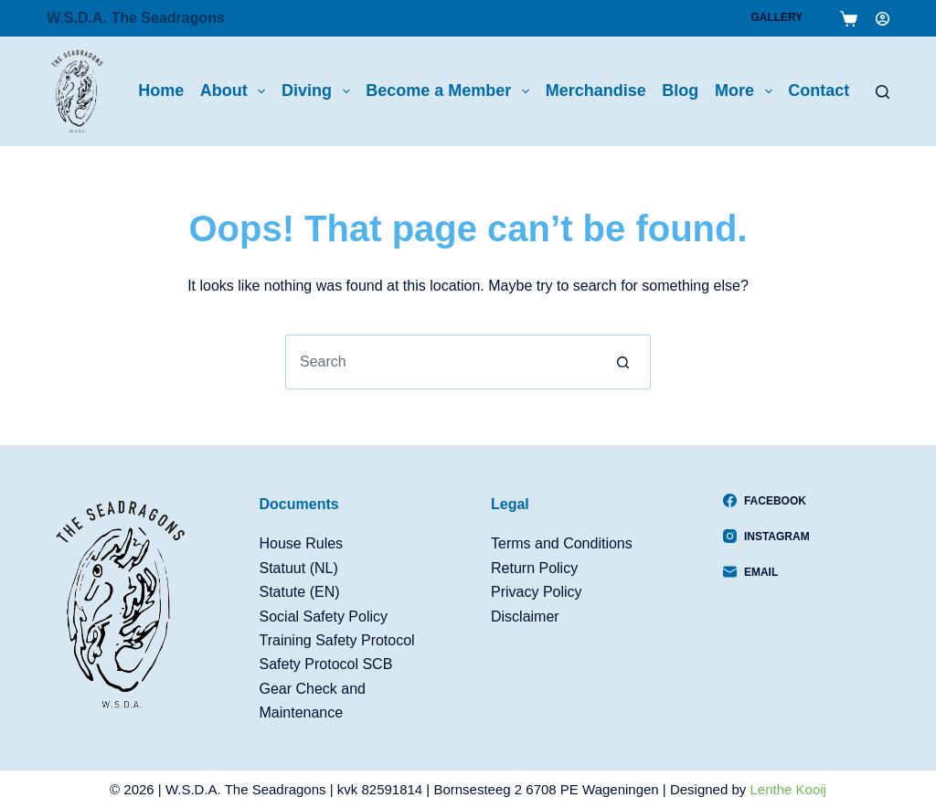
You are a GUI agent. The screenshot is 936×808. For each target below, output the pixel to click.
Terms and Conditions (562, 543)
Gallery (776, 17)
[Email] (766, 572)
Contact (818, 90)
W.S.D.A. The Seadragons (136, 18)
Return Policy (534, 568)
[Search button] (623, 362)
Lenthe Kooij (788, 789)
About (236, 91)
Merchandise (596, 90)
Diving (319, 91)
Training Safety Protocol (337, 640)
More (747, 91)
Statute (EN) (300, 592)
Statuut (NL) (299, 568)
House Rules (302, 543)
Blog (680, 90)
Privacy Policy (536, 592)
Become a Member (451, 91)
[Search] (882, 92)
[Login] (882, 19)
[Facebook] (766, 501)
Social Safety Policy (324, 616)
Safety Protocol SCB (326, 664)
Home (161, 90)
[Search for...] (440, 362)
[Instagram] (766, 537)
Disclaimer (525, 616)
